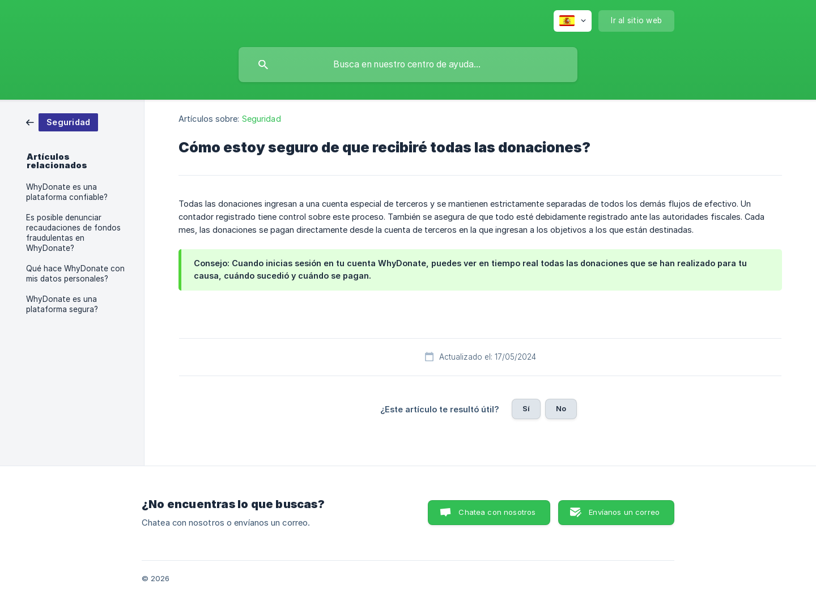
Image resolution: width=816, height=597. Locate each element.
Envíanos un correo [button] (624, 512)
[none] (573, 21)
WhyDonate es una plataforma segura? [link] (62, 304)
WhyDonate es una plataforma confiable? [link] (67, 192)
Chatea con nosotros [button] (497, 512)
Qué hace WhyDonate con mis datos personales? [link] (75, 273)
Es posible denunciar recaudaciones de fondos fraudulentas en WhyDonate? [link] (73, 233)
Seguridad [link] (261, 118)
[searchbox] (408, 64)
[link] (62, 121)
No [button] (561, 408)
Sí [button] (526, 408)
